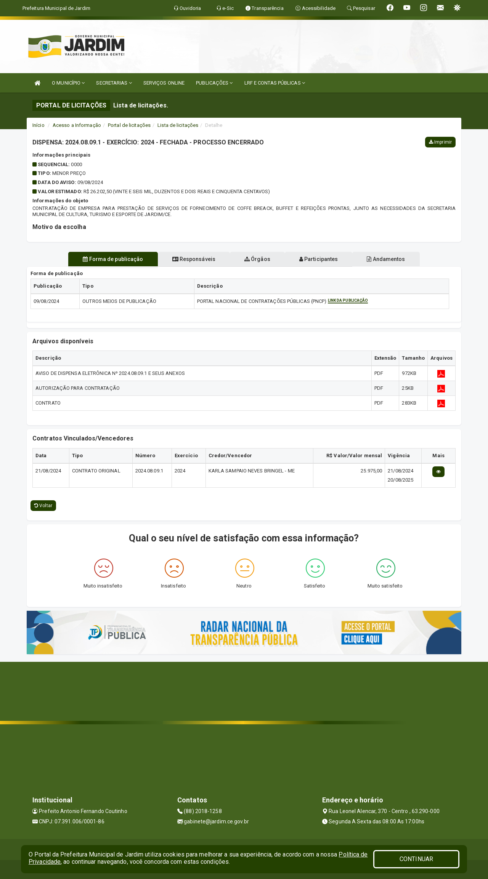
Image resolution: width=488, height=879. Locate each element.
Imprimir (440, 142)
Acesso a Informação (77, 125)
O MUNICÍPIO (68, 83)
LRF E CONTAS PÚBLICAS (274, 83)
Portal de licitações (129, 125)
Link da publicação (348, 300)
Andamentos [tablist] (392, 259)
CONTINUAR (416, 859)
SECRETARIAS (114, 83)
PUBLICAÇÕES (214, 83)
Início (38, 125)
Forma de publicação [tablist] (107, 259)
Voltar (43, 505)
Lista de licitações (177, 125)
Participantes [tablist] (321, 259)
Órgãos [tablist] (257, 259)
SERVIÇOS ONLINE (164, 83)
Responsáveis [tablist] (190, 259)
